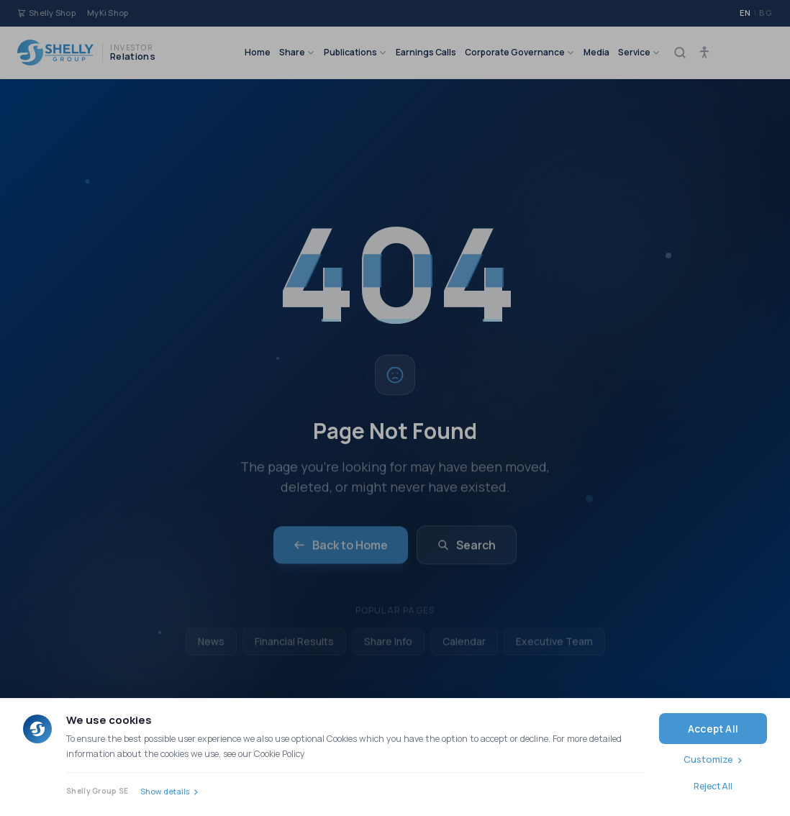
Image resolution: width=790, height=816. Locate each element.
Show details (164, 791)
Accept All (713, 728)
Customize (708, 759)
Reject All (713, 786)
